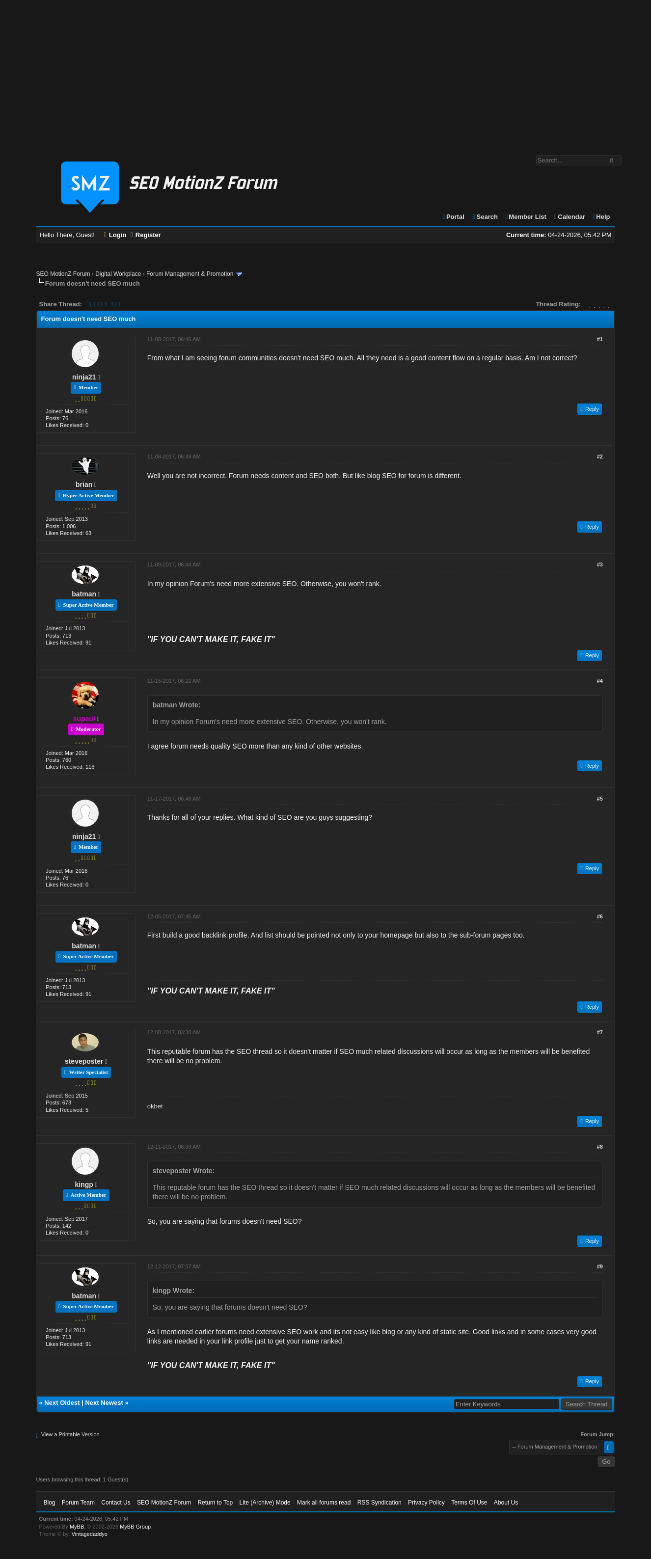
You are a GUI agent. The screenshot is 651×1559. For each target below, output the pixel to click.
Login (115, 235)
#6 (600, 916)
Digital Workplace (118, 273)
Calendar (569, 216)
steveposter (84, 1061)
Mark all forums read (324, 1502)
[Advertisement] (325, 72)
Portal (453, 216)
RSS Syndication (379, 1502)
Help (601, 216)
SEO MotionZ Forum (63, 273)
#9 (600, 1266)
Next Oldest (62, 1402)
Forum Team (78, 1502)
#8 (600, 1147)
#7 (600, 1032)
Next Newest (104, 1402)
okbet (155, 1106)
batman (84, 594)
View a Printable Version (70, 1434)
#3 (600, 564)
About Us (506, 1502)
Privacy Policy (426, 1502)
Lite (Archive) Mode (265, 1502)
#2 (600, 456)
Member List (525, 216)
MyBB (77, 1527)
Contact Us (115, 1502)
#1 (600, 339)
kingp (84, 1184)
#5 (600, 799)
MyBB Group (135, 1527)
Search (484, 216)
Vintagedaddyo (90, 1534)
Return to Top (215, 1502)
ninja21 (84, 377)
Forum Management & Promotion (189, 273)
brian (84, 484)
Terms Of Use (469, 1502)
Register (146, 235)
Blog (49, 1502)
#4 (600, 681)
